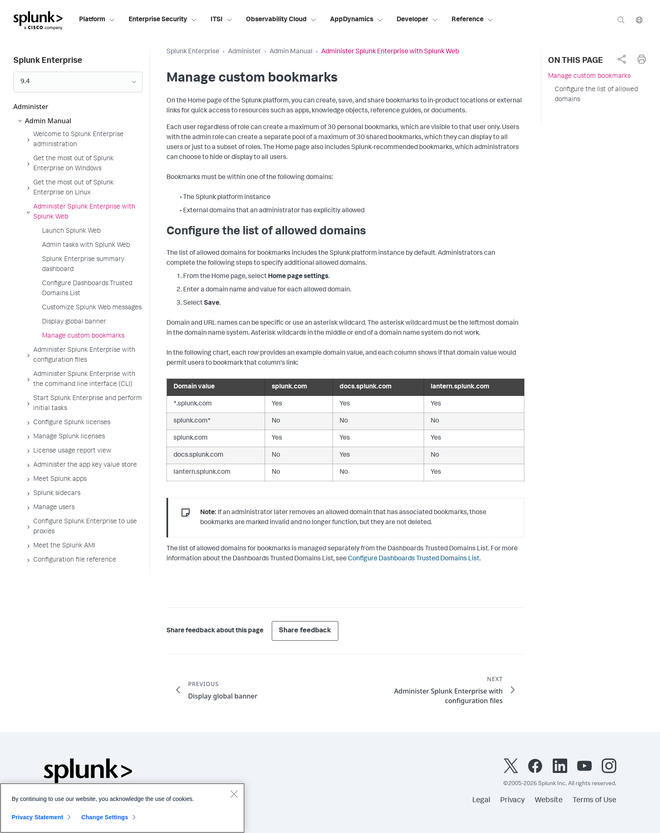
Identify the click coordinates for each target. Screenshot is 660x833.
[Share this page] (622, 59)
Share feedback (305, 630)
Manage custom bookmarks (589, 76)
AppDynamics (356, 20)
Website (549, 800)
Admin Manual (291, 52)
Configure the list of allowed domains (596, 95)
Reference (473, 20)
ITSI (222, 20)
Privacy (512, 800)
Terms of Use (594, 800)
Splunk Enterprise (192, 52)
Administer (244, 52)
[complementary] (621, 59)
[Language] (639, 20)
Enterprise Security (163, 20)
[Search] (620, 20)
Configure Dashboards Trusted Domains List (413, 559)
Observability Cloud (281, 20)
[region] (122, 808)
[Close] (234, 794)
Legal (481, 800)
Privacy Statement (37, 817)
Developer (417, 20)
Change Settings (104, 817)
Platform (97, 20)
